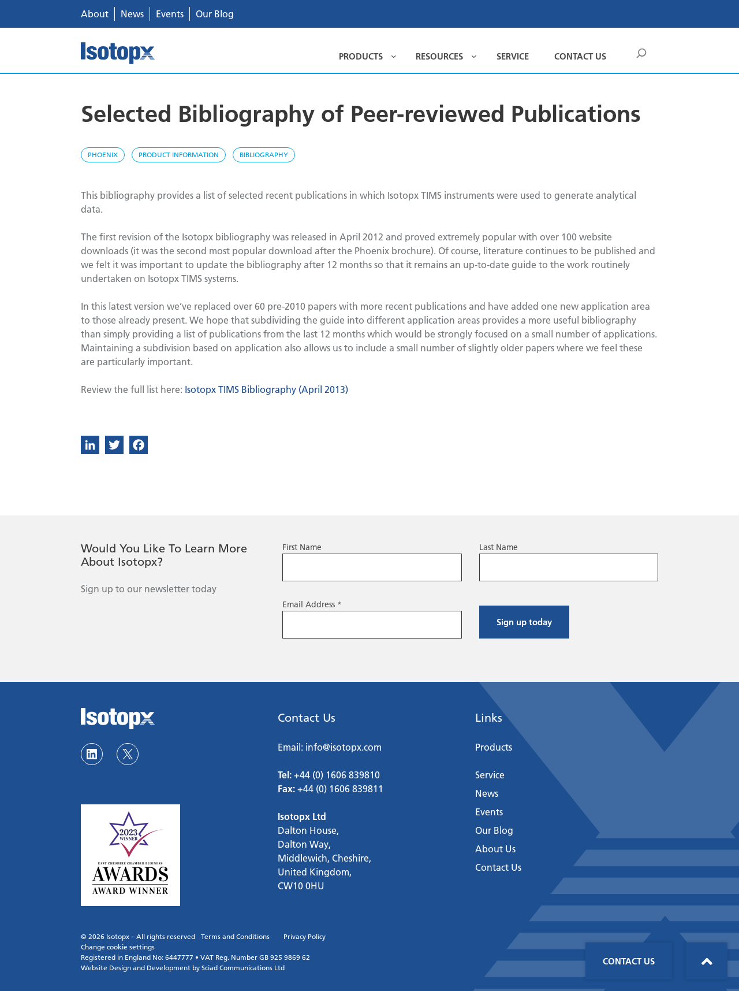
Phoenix (103, 154)
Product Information (179, 154)
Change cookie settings (118, 946)
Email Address (312, 604)
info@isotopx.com (343, 747)
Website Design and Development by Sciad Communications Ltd (183, 967)
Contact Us (629, 961)
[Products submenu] (394, 56)
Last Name (498, 547)
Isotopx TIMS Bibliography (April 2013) (266, 389)
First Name (302, 547)
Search (642, 55)
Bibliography (264, 154)
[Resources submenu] (474, 56)
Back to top (706, 960)
